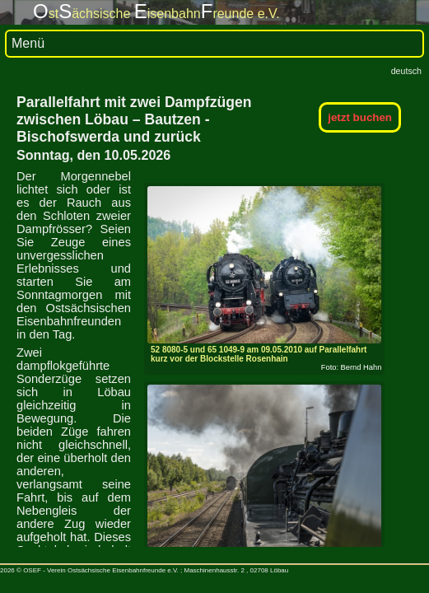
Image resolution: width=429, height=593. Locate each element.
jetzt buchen (360, 117)
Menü (28, 43)
